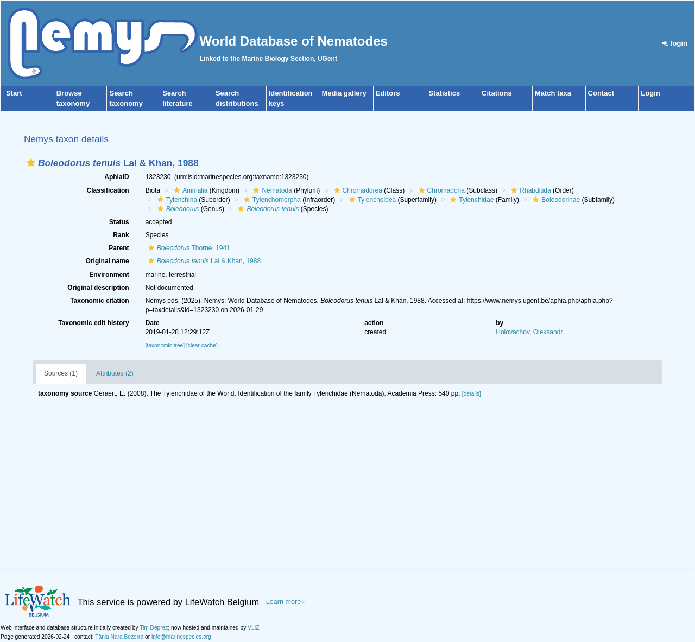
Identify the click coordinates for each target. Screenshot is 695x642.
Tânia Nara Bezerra (119, 637)
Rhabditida (529, 190)
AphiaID (116, 177)
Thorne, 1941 (188, 248)
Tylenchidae (470, 200)
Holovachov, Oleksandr (529, 332)
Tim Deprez (154, 628)
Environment (109, 274)
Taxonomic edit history (93, 323)
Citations (497, 93)
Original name (107, 261)
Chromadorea (356, 190)
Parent (119, 248)
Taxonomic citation (99, 300)
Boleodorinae (555, 200)
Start (14, 93)
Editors (388, 93)
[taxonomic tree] (165, 345)
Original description (98, 287)
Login (650, 93)
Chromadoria (440, 190)
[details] (471, 394)
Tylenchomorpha (271, 200)
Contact (601, 93)
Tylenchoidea (371, 200)
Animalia (189, 190)
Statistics (444, 93)
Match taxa (553, 93)
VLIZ (254, 628)
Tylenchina (176, 200)
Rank (121, 235)
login (674, 43)
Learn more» (285, 602)
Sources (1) (61, 373)
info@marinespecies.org (181, 637)
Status (119, 222)
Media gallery (343, 93)
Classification (108, 190)
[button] (31, 162)
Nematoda (271, 190)
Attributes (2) (115, 373)
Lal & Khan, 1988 (203, 261)
